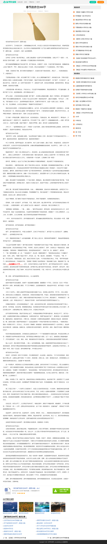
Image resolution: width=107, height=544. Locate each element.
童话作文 (78, 128)
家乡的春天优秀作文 (82, 62)
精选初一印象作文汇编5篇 (83, 109)
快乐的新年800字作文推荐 (45, 531)
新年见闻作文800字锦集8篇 (61, 538)
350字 (77, 116)
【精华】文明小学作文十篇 (84, 39)
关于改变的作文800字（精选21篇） (15, 523)
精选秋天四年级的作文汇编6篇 (85, 78)
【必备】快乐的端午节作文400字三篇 (87, 58)
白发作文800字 (8, 526)
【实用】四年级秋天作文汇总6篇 (86, 82)
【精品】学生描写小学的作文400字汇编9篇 (87, 69)
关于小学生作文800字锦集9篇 (46, 526)
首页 (25, 2)
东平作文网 (51, 542)
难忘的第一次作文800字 (44, 523)
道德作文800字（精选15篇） (13, 531)
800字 (38, 2)
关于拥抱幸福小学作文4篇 (83, 50)
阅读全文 (40, 11)
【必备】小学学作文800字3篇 (17, 538)
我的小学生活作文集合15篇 (84, 46)
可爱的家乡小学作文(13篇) (84, 27)
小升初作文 (79, 124)
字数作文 (31, 2)
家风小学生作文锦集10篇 (83, 23)
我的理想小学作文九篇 (82, 31)
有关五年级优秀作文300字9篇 (84, 97)
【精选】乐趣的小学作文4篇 (84, 12)
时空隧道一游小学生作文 (83, 16)
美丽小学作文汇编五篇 (82, 54)
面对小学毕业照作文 (82, 43)
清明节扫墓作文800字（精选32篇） (48, 520)
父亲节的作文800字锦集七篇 (13, 520)
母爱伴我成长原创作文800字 (13, 534)
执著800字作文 (8, 528)
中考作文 (78, 120)
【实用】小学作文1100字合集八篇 (86, 93)
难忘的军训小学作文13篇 (83, 19)
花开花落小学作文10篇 (82, 105)
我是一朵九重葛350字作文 (83, 101)
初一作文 (78, 136)
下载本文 (46, 11)
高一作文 (78, 132)
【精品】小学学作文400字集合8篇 (86, 66)
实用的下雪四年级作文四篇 (84, 89)
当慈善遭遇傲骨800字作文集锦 (47, 534)
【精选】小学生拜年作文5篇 (84, 113)
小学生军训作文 (80, 35)
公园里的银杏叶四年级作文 (84, 86)
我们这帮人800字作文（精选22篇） (48, 528)
